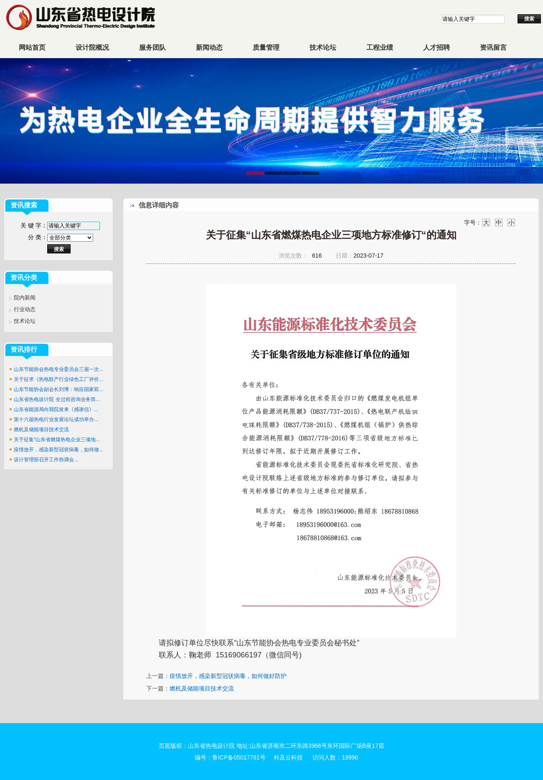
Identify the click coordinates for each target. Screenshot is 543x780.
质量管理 (266, 47)
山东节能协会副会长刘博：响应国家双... (58, 389)
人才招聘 (436, 47)
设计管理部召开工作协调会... (46, 460)
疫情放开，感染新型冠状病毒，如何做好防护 (228, 676)
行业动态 (25, 309)
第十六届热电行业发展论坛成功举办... (56, 419)
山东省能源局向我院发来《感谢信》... (56, 409)
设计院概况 (92, 47)
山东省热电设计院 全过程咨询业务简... (56, 399)
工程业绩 (379, 47)
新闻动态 (209, 47)
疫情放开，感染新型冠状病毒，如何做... (58, 450)
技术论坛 (323, 47)
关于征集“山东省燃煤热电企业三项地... (57, 439)
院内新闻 (25, 297)
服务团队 (152, 47)
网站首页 (32, 47)
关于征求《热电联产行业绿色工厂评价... (58, 379)
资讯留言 (493, 47)
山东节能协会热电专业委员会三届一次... (58, 369)
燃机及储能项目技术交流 (41, 429)
